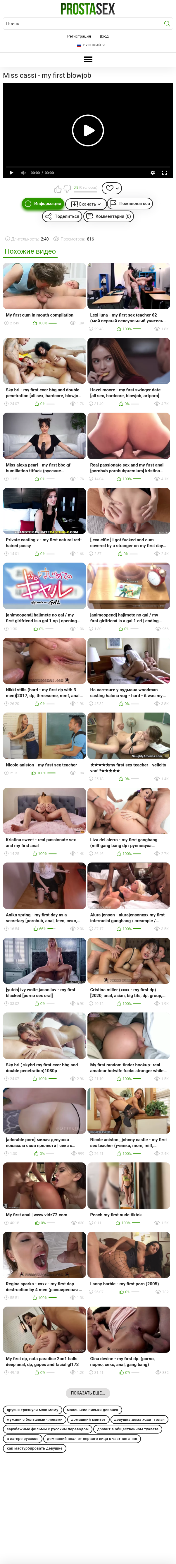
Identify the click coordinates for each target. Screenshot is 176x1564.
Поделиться (66, 216)
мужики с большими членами (35, 1419)
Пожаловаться (134, 203)
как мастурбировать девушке (35, 1448)
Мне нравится (58, 189)
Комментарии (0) (113, 216)
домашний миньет (88, 1419)
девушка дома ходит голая (139, 1419)
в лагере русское (23, 1438)
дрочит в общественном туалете (127, 1429)
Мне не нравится (67, 189)
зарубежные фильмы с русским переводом (48, 1429)
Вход (104, 36)
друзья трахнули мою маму (32, 1410)
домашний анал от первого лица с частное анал (92, 1438)
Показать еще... (88, 1393)
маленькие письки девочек (92, 1410)
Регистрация (79, 36)
